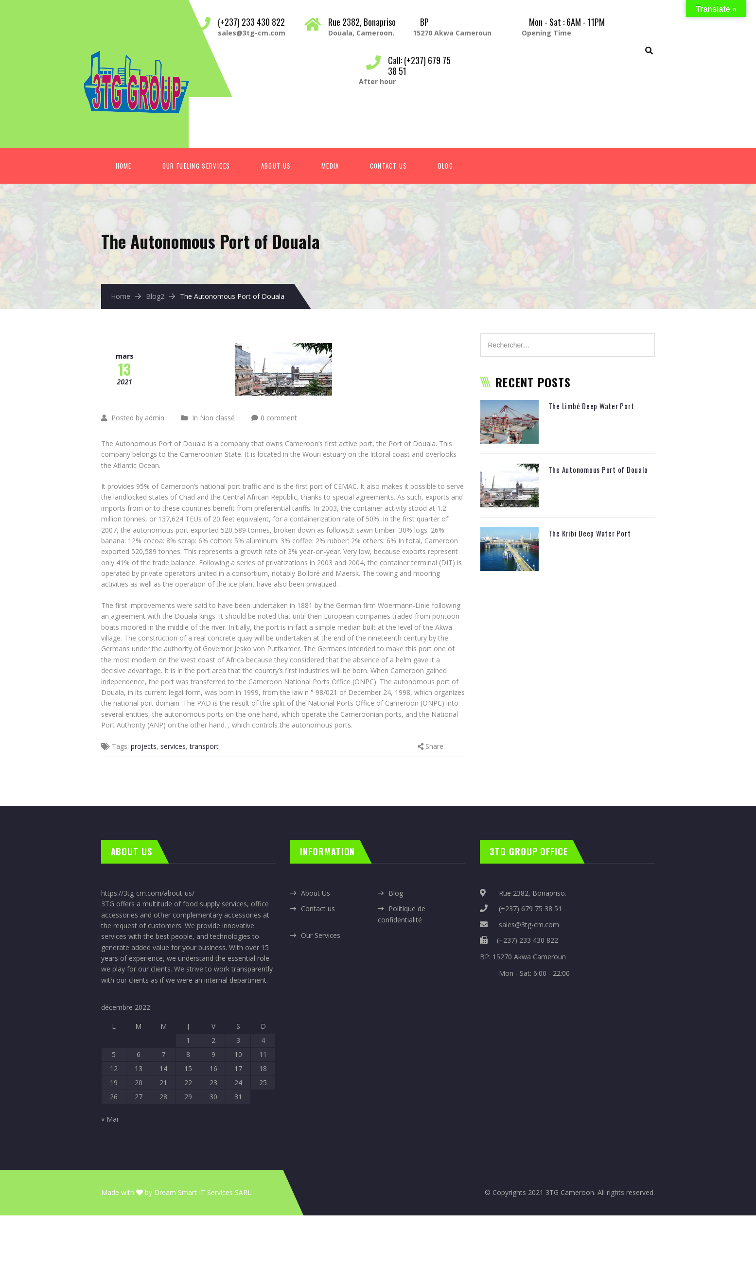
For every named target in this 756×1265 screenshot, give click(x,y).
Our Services (320, 935)
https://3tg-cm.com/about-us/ (147, 893)
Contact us (318, 908)
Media (330, 166)
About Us (276, 166)
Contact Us (388, 166)
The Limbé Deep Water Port (591, 405)
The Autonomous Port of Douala (598, 469)
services (173, 746)
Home (124, 166)
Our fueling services (196, 166)
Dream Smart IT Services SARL (202, 1192)
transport (204, 746)
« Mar (110, 1119)
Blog (445, 166)
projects (144, 746)
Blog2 (155, 296)
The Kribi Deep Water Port (589, 533)
